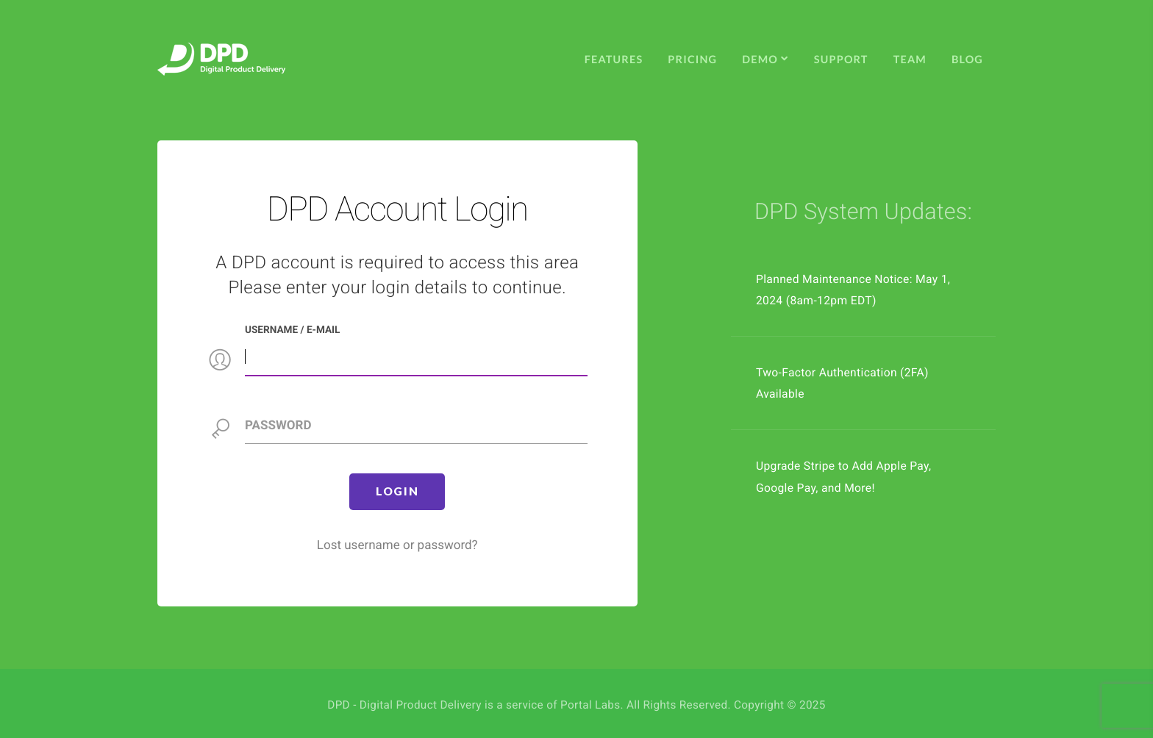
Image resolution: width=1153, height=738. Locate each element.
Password (278, 425)
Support (841, 60)
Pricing (692, 60)
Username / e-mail (292, 330)
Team (910, 60)
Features (614, 60)
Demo (765, 60)
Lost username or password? (397, 545)
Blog (967, 60)
